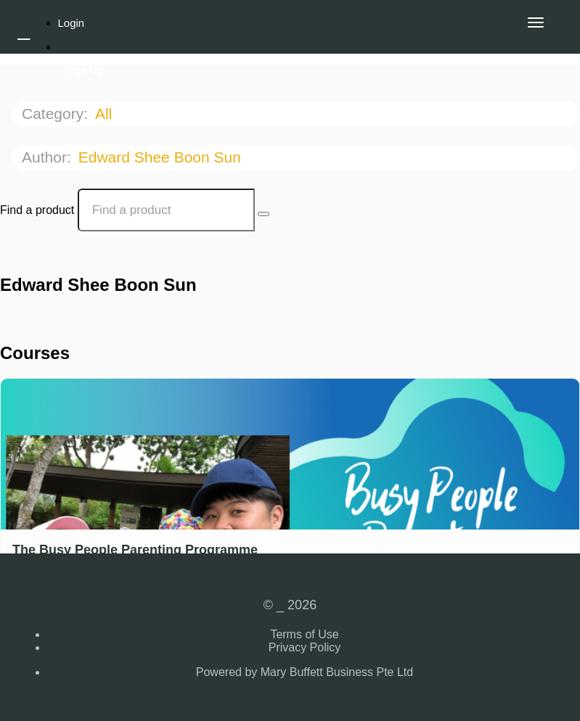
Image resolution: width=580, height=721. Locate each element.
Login (71, 23)
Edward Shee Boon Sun (161, 157)
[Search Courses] (263, 214)
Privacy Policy (305, 647)
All (105, 113)
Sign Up (84, 70)
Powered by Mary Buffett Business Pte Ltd (304, 672)
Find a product (37, 210)
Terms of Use (304, 634)
